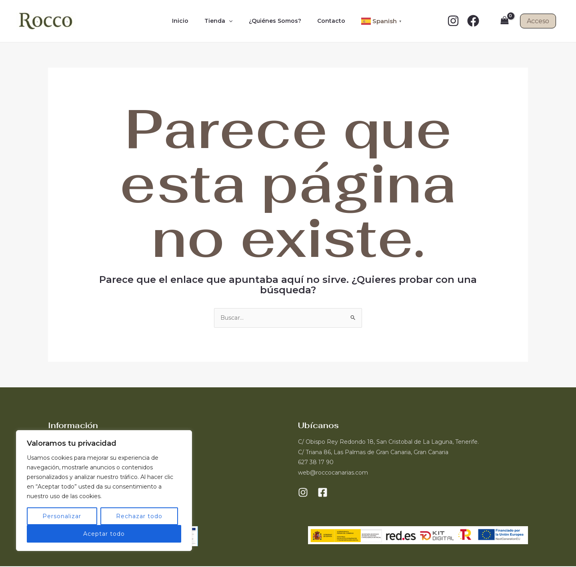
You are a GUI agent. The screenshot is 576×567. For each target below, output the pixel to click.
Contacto (324, 20)
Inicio (187, 20)
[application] (231, 21)
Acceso (538, 21)
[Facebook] (473, 21)
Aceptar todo (104, 533)
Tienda (221, 21)
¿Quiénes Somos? (272, 20)
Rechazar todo (139, 516)
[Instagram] (453, 21)
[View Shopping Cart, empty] (504, 21)
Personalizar (61, 516)
